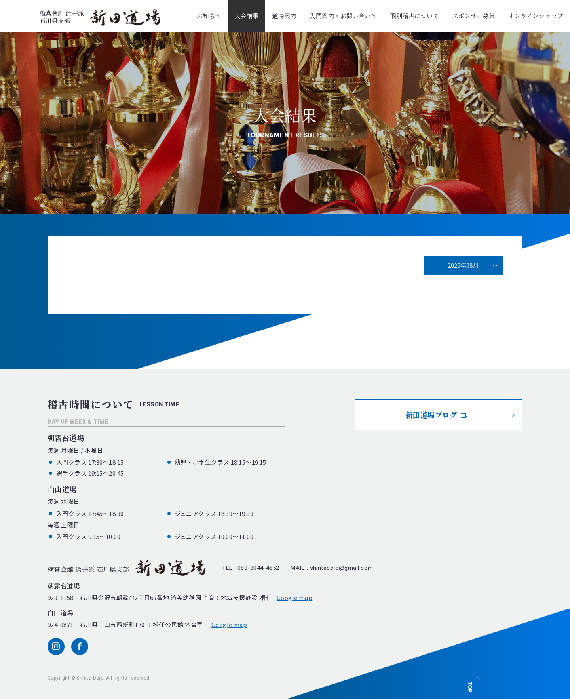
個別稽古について (414, 15)
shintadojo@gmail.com (341, 567)
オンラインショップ (535, 15)
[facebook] (79, 646)
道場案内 (284, 15)
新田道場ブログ (437, 414)
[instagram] (56, 646)
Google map (295, 597)
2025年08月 (463, 265)
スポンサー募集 (473, 15)
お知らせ (209, 15)
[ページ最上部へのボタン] (472, 683)
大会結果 (246, 15)
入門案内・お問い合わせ (343, 15)
